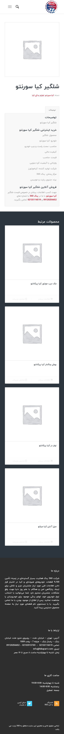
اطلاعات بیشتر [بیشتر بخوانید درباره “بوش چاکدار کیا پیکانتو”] (45, 380)
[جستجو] (17, 7)
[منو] (10, 7)
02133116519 (34, 199)
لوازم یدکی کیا (38, 95)
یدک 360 (34, 196)
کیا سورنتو (49, 95)
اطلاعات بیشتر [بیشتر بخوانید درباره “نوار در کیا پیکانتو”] (45, 461)
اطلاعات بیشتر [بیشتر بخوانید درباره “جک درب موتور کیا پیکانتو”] (45, 299)
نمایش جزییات (19, 299)
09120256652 (49, 199)
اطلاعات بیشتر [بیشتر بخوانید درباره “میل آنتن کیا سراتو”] (45, 542)
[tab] (52, 110)
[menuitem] (17, 7)
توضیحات (52, 110)
